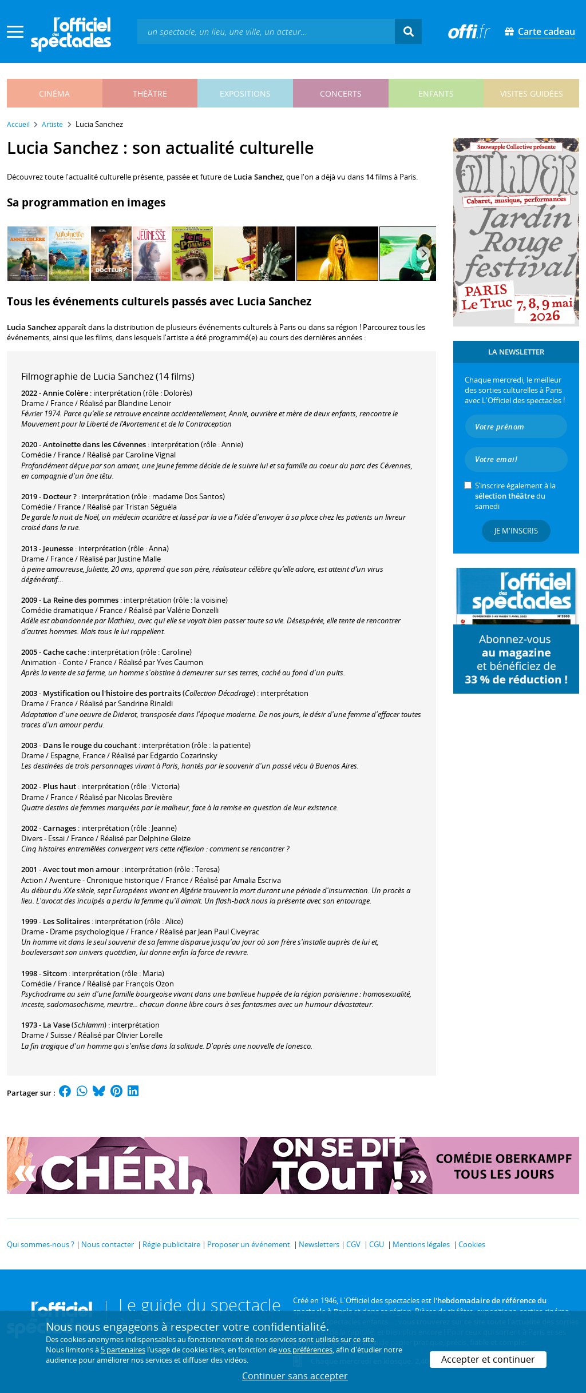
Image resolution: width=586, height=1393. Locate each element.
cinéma (54, 93)
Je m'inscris (516, 531)
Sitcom (55, 973)
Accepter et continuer (488, 1359)
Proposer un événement (248, 1244)
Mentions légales (421, 1244)
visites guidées (531, 93)
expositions (245, 93)
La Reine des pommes (80, 600)
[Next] (423, 253)
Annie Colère (65, 393)
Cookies (471, 1244)
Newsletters (319, 1244)
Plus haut (59, 786)
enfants (436, 93)
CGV (353, 1244)
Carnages (59, 828)
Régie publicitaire (171, 1244)
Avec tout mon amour (81, 869)
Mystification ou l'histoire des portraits (112, 693)
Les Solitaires (66, 921)
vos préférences (305, 1349)
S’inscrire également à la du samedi (515, 495)
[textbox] (266, 31)
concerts (341, 93)
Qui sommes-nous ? (40, 1244)
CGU (376, 1244)
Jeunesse (58, 548)
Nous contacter (107, 1244)
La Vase (56, 1025)
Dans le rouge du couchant (90, 745)
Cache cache (64, 652)
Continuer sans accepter (295, 1376)
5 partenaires (123, 1349)
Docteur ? (60, 496)
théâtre (150, 93)
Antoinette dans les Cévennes (94, 444)
